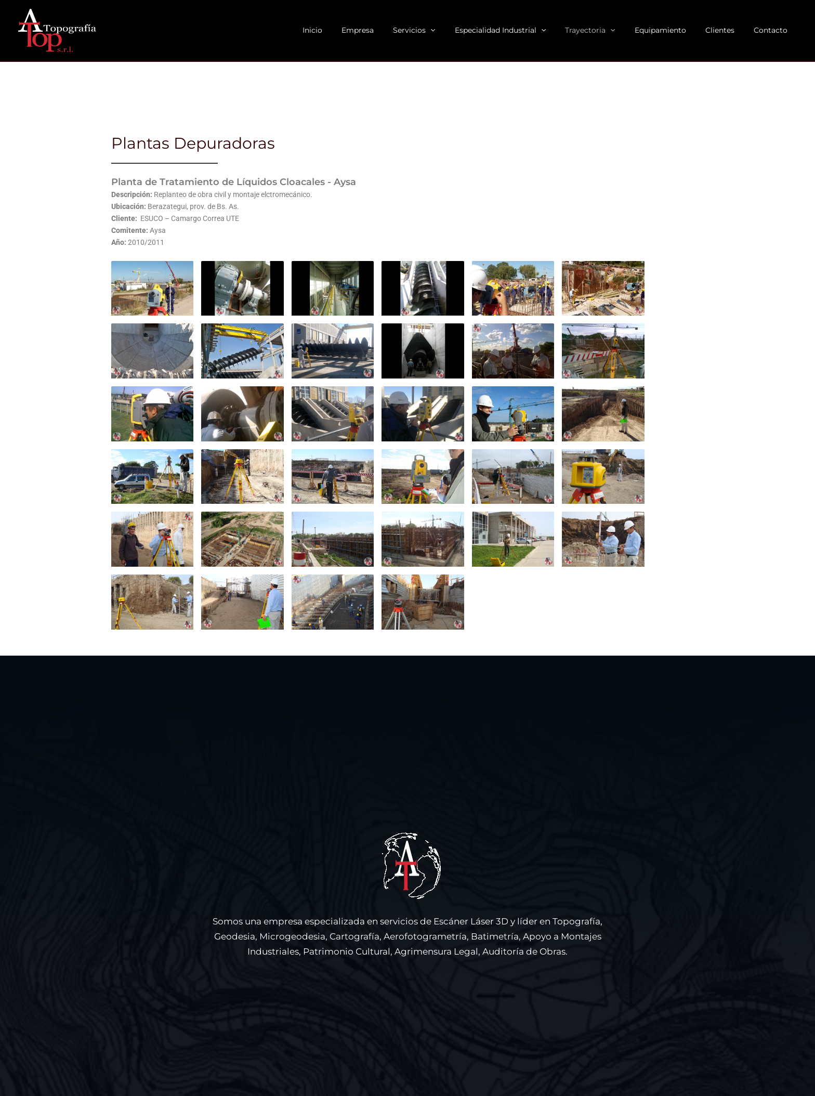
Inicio (348, 30)
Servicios (440, 30)
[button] (456, 30)
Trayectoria (607, 30)
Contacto (773, 30)
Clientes (726, 30)
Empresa (388, 30)
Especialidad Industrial (521, 30)
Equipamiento (672, 30)
